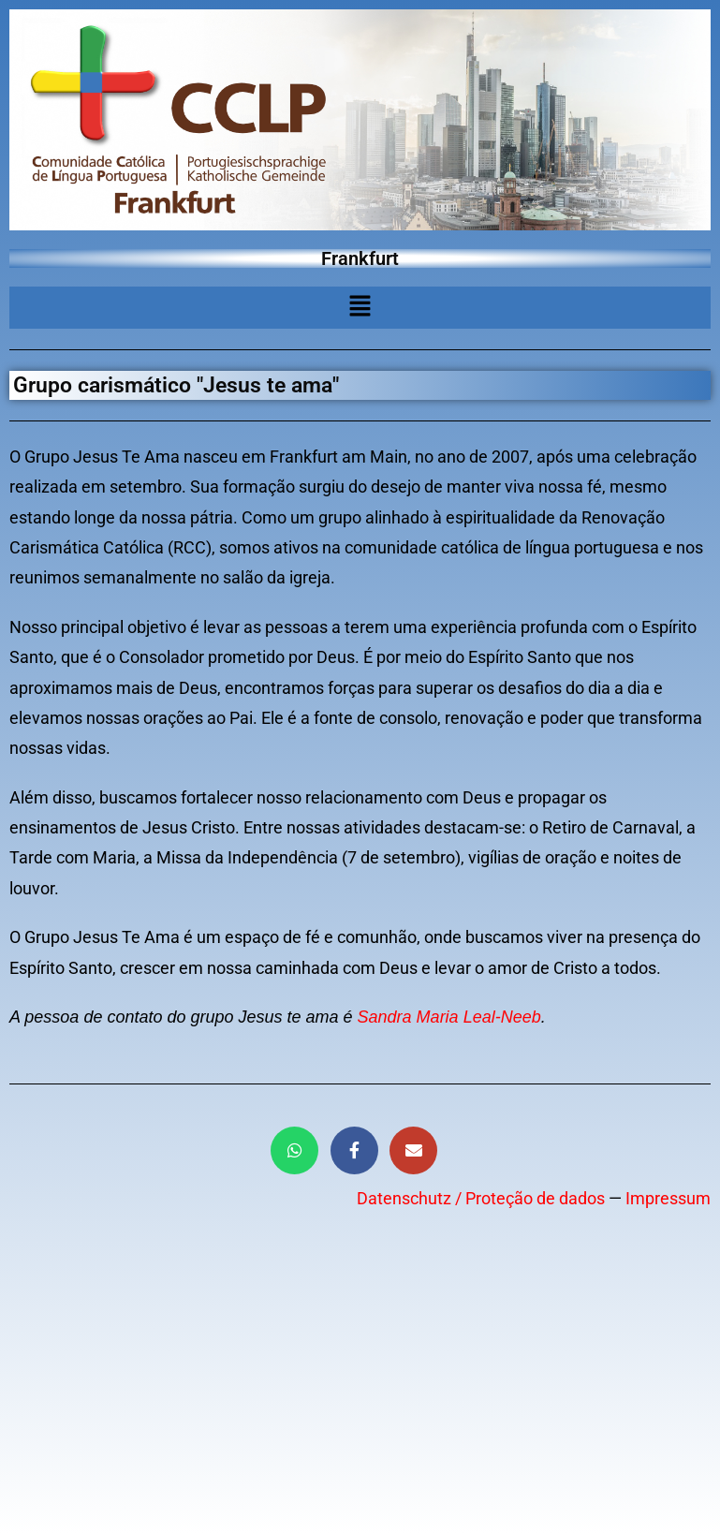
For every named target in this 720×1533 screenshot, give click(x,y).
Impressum (668, 1198)
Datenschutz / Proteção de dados (481, 1198)
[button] (359, 307)
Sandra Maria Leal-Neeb (449, 1017)
